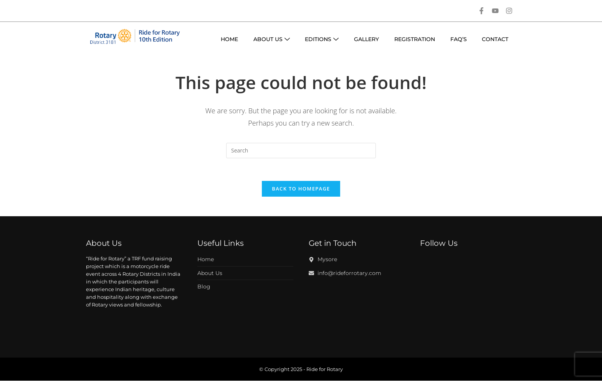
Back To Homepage (301, 189)
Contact (495, 39)
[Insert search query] (301, 150)
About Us (271, 39)
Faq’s (458, 39)
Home (228, 39)
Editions (321, 39)
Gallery (366, 39)
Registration (414, 39)
